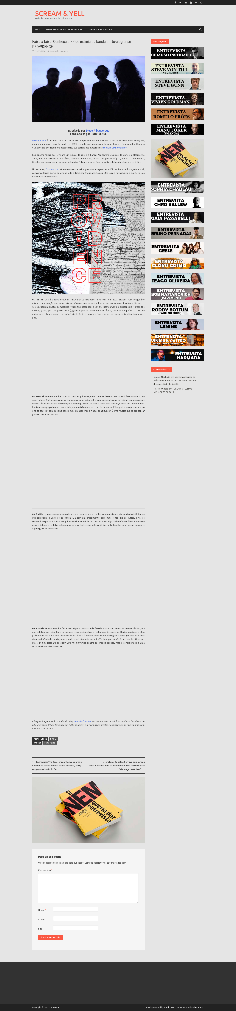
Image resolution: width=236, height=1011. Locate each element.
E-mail (42, 919)
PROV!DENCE (39, 140)
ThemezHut (198, 1007)
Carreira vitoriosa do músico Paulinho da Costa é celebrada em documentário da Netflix (175, 380)
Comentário (45, 870)
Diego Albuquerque (59, 51)
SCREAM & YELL (60, 13)
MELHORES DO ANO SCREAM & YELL (65, 29)
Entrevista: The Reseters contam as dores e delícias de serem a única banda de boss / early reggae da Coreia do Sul (57, 765)
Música (53, 739)
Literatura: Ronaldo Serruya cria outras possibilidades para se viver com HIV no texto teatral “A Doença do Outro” (117, 765)
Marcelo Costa (161, 388)
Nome (42, 910)
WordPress (169, 1007)
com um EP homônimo (115, 147)
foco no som (52, 169)
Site (40, 928)
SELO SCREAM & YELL (100, 29)
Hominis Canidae (82, 721)
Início (37, 29)
